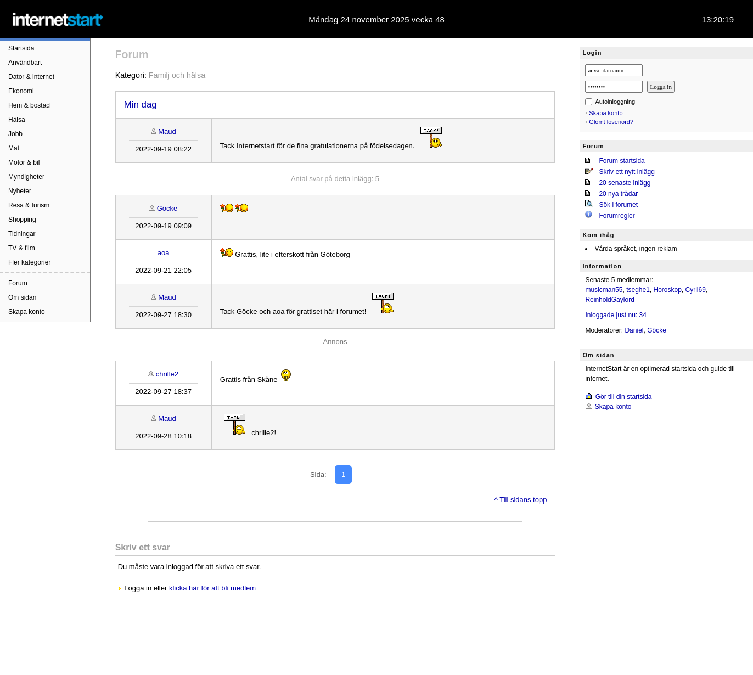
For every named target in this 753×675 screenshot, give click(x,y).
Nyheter (19, 191)
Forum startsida (621, 161)
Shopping (22, 219)
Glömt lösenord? (611, 122)
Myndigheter (26, 177)
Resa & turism (28, 205)
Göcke (167, 208)
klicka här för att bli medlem (212, 588)
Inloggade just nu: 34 (615, 315)
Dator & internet (31, 77)
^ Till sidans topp (520, 500)
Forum (17, 283)
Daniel (634, 330)
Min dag (140, 104)
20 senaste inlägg (624, 183)
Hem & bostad (29, 105)
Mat (13, 148)
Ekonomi (21, 91)
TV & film (21, 248)
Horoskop (668, 290)
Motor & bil (24, 162)
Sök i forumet (618, 205)
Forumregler (616, 216)
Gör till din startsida (623, 397)
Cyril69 (695, 290)
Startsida (21, 48)
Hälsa (16, 119)
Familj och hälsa (177, 75)
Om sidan (22, 297)
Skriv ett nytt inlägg (626, 172)
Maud (167, 131)
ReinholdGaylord (609, 299)
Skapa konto (26, 312)
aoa (164, 253)
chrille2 (167, 374)
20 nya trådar (618, 194)
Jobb (15, 134)
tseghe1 (638, 290)
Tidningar (22, 234)
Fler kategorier (29, 262)
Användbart (25, 62)
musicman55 (603, 290)
